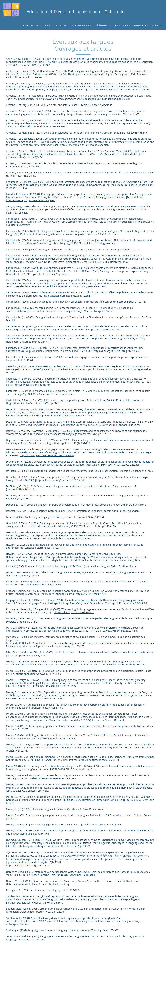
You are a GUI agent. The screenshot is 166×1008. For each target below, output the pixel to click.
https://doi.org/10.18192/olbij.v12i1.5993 (117, 351)
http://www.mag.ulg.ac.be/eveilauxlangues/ (30, 200)
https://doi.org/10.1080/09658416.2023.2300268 (47, 455)
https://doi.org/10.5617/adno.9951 (74, 612)
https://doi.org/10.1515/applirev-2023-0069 (122, 603)
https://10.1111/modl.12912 (91, 593)
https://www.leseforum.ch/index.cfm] (123, 664)
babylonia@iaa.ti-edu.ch (21, 489)
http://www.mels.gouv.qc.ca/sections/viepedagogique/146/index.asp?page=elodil (84, 98)
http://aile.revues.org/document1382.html (60, 480)
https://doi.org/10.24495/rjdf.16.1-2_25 (28, 865)
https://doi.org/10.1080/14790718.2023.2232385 (113, 464)
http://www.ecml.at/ (107, 329)
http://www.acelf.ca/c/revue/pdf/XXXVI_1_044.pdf (122, 89)
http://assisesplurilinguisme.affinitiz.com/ (67, 295)
